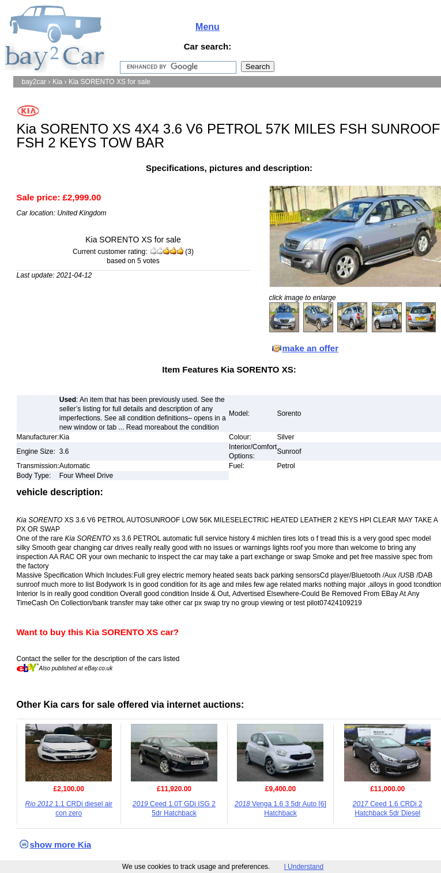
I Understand (303, 867)
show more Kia (61, 844)
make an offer (310, 348)
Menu (207, 27)
